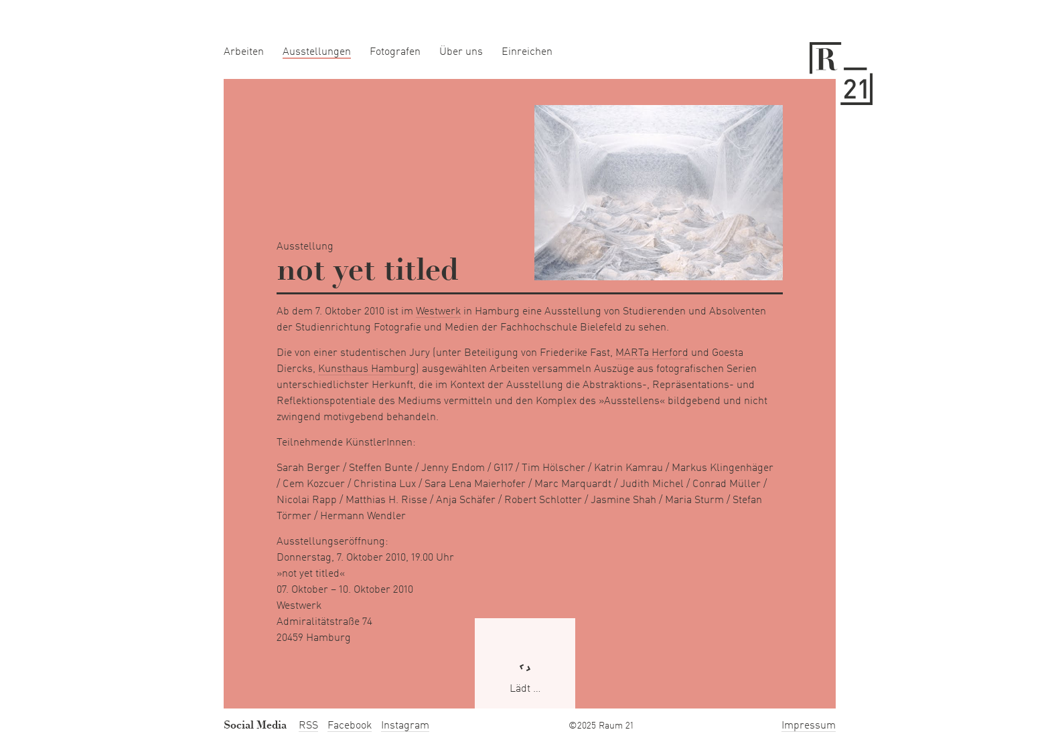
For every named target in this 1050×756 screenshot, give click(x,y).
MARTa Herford (651, 353)
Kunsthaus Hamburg (367, 369)
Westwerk (438, 311)
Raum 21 (841, 73)
